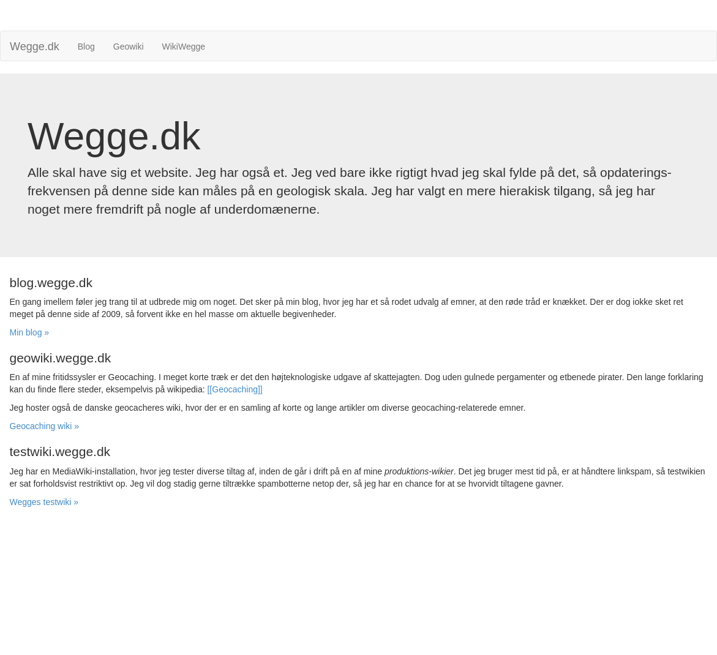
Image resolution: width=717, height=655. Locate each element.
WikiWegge (184, 46)
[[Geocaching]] (234, 389)
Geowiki (128, 46)
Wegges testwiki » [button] (44, 502)
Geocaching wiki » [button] (45, 426)
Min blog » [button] (30, 332)
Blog (86, 46)
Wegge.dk (34, 46)
